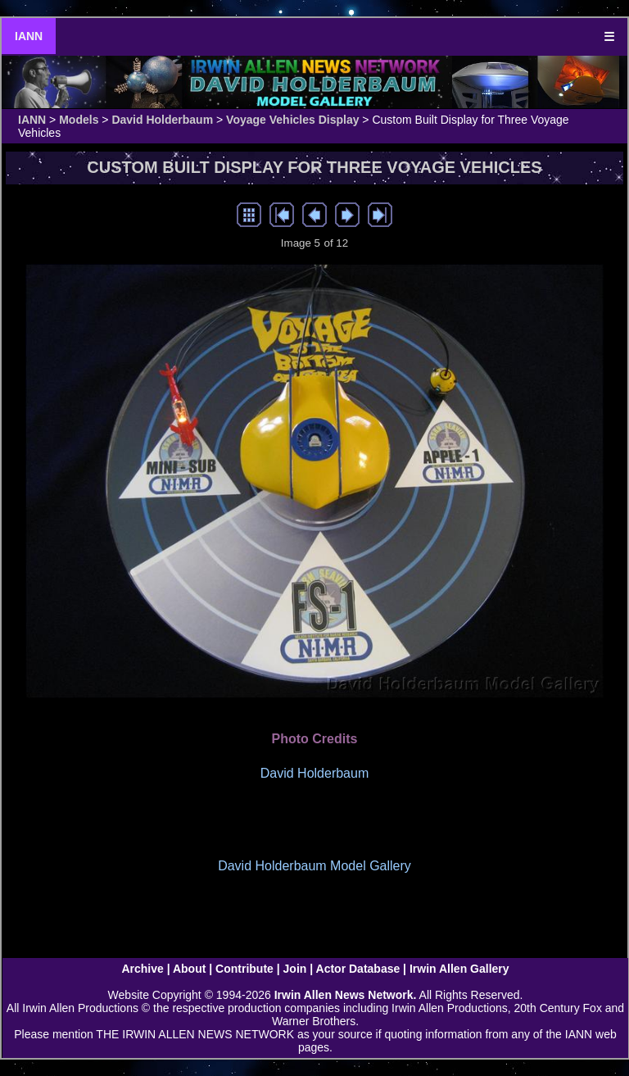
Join (295, 968)
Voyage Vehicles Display (292, 119)
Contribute (244, 968)
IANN (29, 36)
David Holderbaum (162, 119)
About (189, 968)
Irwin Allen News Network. (345, 994)
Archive (142, 968)
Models (78, 119)
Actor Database (358, 968)
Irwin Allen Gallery (459, 968)
